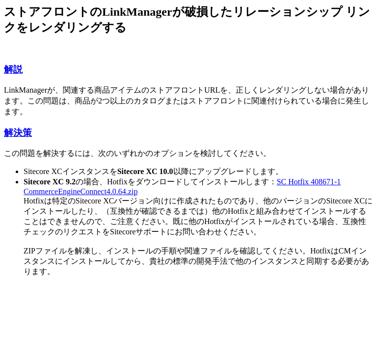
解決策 (18, 132)
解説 (13, 69)
